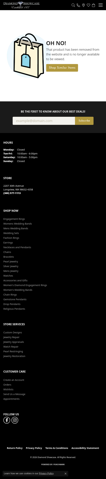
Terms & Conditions (56, 448)
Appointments (11, 398)
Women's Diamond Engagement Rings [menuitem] (25, 285)
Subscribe (84, 120)
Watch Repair (11, 346)
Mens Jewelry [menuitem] (10, 271)
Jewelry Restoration (14, 356)
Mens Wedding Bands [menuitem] (15, 228)
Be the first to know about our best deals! (53, 111)
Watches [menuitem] (8, 275)
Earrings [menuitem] (8, 242)
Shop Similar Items (62, 67)
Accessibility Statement (85, 448)
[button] (73, 5)
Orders (7, 384)
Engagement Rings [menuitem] (14, 218)
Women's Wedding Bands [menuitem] (17, 289)
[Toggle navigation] (100, 5)
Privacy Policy (34, 448)
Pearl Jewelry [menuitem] (10, 261)
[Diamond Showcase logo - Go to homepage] (21, 5)
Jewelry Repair (11, 337)
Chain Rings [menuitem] (10, 294)
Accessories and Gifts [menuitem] (15, 280)
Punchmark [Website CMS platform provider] (59, 464)
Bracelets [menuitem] (8, 256)
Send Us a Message (14, 394)
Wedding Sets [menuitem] (11, 233)
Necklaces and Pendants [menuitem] (17, 247)
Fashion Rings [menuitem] (11, 237)
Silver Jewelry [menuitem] (10, 266)
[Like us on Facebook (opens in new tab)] (6, 420)
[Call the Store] (12, 193)
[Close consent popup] (66, 474)
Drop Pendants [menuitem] (11, 304)
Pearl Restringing (13, 351)
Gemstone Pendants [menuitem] (14, 299)
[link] (78, 5)
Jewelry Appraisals (13, 341)
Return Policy (15, 448)
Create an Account (13, 380)
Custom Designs (12, 332)
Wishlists (8, 389)
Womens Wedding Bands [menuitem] (17, 223)
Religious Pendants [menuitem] (14, 308)
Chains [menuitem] (7, 252)
